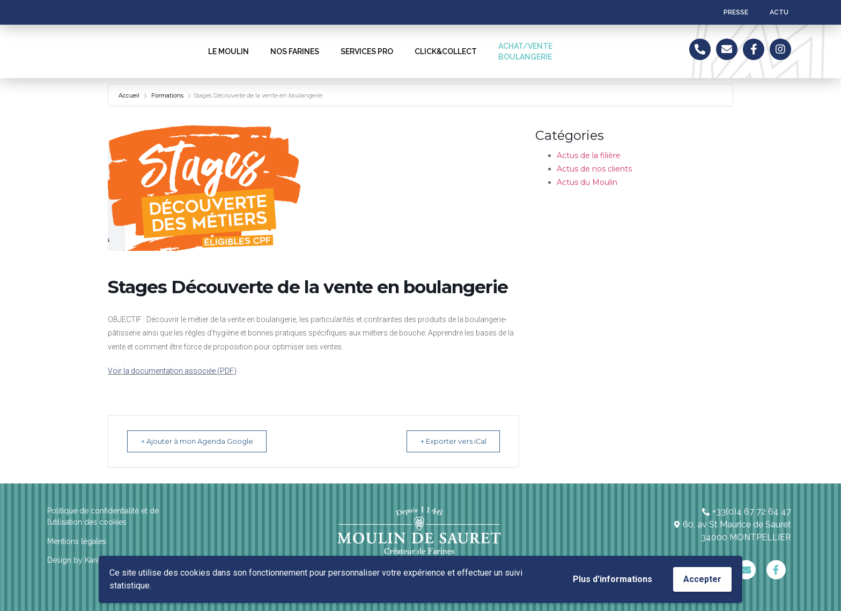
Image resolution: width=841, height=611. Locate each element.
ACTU (779, 12)
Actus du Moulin (587, 182)
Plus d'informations (612, 579)
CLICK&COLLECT (446, 51)
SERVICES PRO (367, 51)
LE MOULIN (228, 51)
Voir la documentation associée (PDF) (172, 371)
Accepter (702, 579)
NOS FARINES (294, 51)
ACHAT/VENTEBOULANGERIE (525, 51)
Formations (167, 95)
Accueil (130, 95)
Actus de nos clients (594, 169)
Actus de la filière (589, 155)
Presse (736, 12)
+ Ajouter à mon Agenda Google (202, 441)
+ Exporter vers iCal (448, 441)
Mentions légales (76, 541)
